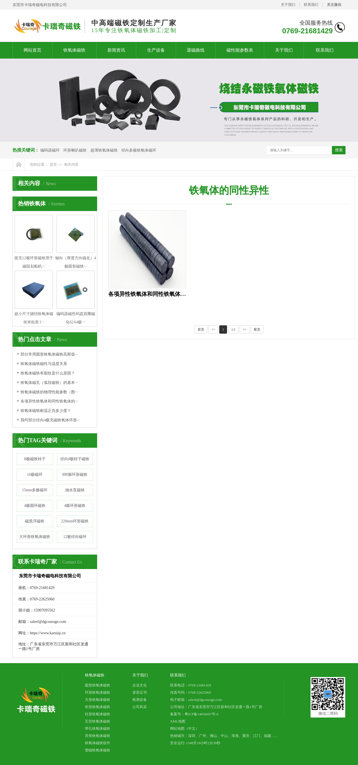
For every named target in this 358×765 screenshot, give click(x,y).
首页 (53, 164)
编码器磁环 (50, 150)
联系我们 (311, 4)
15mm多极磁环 (34, 490)
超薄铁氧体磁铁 (104, 150)
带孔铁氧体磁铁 (97, 728)
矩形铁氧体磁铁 (97, 707)
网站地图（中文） (184, 728)
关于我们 (288, 4)
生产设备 (156, 50)
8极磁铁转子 (35, 459)
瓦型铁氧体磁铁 (97, 721)
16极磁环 (34, 474)
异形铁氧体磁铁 (97, 736)
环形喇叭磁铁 (75, 150)
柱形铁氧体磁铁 (97, 714)
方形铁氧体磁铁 (97, 700)
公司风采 (139, 707)
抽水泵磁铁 (75, 490)
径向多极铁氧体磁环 (138, 150)
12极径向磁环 (75, 537)
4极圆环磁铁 (35, 506)
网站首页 (32, 50)
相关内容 (71, 164)
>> (245, 329)
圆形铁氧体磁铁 (97, 685)
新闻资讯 (116, 50)
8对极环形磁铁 (74, 474)
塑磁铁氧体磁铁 (97, 750)
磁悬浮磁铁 (34, 521)
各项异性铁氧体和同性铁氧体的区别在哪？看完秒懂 (172, 294)
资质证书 (139, 692)
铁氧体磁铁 (74, 50)
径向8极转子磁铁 (74, 459)
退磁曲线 (196, 50)
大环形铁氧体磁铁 (34, 537)
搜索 (339, 150)
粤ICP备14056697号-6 (201, 714)
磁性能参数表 (239, 50)
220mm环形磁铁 (75, 521)
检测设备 (139, 700)
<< (213, 329)
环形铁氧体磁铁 (97, 692)
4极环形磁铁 (74, 506)
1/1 (233, 329)
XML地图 (177, 721)
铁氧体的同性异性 (229, 190)
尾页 (257, 329)
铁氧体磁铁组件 (97, 743)
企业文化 (139, 685)
